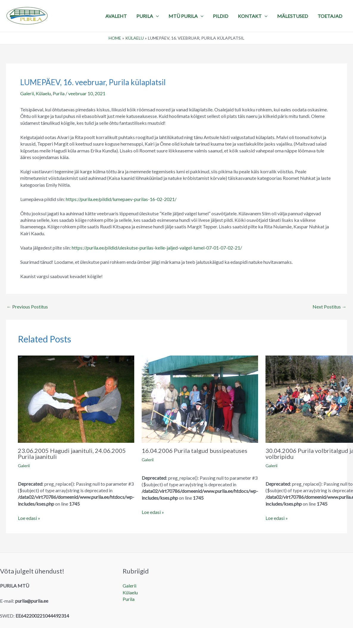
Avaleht (116, 16)
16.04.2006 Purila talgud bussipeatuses (194, 450)
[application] (156, 16)
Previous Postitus (27, 306)
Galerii (27, 93)
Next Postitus (329, 306)
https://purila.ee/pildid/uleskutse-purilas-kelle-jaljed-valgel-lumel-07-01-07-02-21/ (157, 247)
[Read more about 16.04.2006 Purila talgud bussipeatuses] (200, 398)
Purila (59, 93)
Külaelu (43, 93)
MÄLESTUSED (292, 16)
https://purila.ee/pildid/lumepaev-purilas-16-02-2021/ (121, 199)
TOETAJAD (330, 16)
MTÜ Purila (186, 16)
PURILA (147, 16)
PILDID (220, 16)
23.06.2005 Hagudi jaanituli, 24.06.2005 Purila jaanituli (72, 453)
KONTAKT (253, 16)
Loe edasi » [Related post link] (29, 518)
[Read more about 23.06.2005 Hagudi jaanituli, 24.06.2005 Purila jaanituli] (76, 398)
